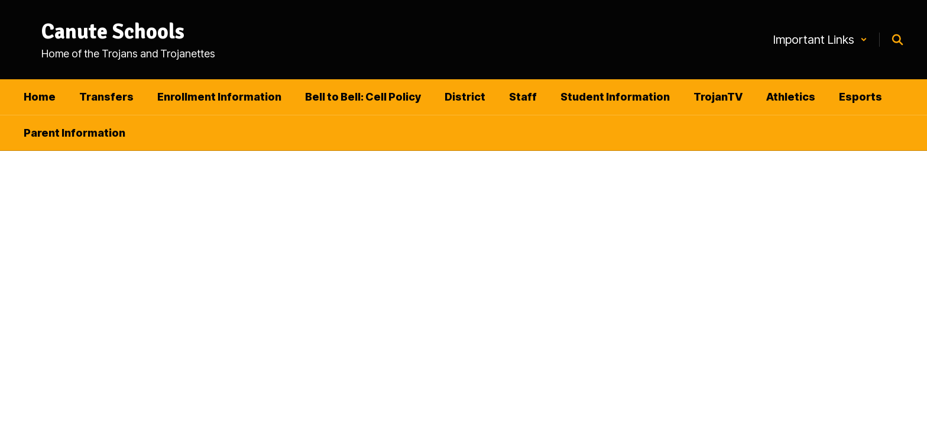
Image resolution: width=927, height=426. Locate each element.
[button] (820, 40)
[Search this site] (897, 40)
